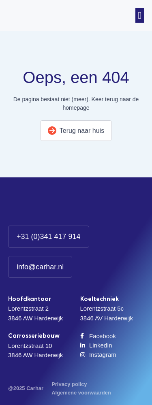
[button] (139, 15)
